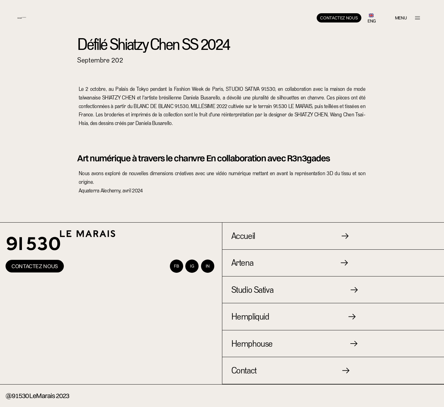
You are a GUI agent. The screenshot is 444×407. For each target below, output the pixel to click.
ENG (372, 21)
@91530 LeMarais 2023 (37, 396)
